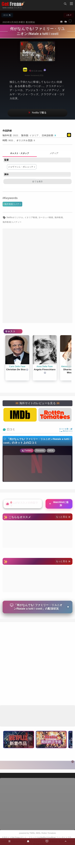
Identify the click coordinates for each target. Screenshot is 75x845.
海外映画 (58, 217)
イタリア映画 (30, 217)
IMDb (38, 833)
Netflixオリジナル (15, 217)
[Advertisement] (37, 275)
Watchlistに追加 (59, 504)
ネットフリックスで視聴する (37, 113)
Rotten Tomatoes (48, 833)
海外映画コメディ (12, 204)
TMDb (32, 833)
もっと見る (63, 516)
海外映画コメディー (12, 222)
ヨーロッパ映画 (45, 217)
